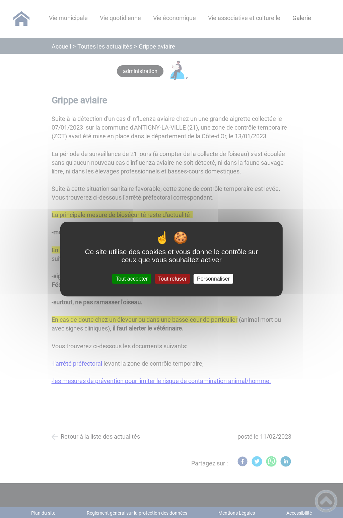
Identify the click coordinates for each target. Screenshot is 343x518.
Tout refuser (172, 279)
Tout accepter (132, 279)
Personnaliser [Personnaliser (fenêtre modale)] (213, 279)
